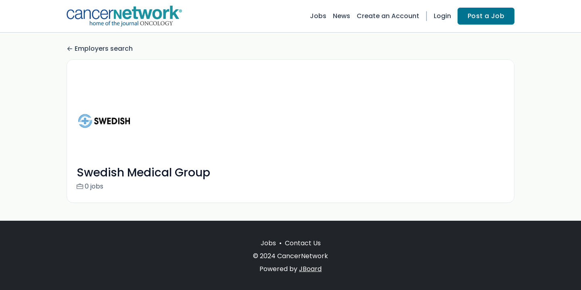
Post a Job (486, 16)
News (341, 16)
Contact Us (303, 243)
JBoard (310, 268)
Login (442, 16)
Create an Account (388, 16)
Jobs (318, 16)
